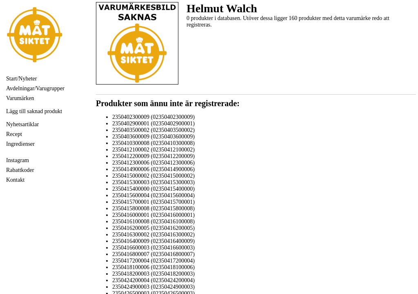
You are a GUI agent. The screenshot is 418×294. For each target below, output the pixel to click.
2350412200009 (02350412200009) (153, 156)
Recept (14, 134)
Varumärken (20, 98)
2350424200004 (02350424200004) (153, 280)
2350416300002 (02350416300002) (153, 235)
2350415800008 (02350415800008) (153, 208)
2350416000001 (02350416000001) (153, 215)
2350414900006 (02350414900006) (153, 169)
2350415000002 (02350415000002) (153, 176)
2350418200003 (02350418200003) (153, 274)
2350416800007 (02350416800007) (153, 254)
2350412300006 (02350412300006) (153, 163)
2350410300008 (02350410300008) (153, 143)
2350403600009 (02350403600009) (153, 137)
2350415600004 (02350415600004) (153, 195)
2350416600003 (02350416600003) (153, 248)
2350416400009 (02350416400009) (153, 241)
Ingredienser (20, 144)
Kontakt (15, 180)
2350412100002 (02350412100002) (153, 150)
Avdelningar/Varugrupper (35, 88)
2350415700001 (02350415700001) (153, 202)
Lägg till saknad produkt (34, 111)
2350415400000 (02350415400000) (153, 189)
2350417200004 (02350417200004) (153, 261)
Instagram (17, 160)
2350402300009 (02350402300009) (153, 117)
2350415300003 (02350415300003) (153, 182)
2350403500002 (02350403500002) (153, 130)
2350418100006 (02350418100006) (153, 267)
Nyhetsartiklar (22, 124)
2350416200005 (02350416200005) (153, 228)
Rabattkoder (20, 170)
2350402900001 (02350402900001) (153, 123)
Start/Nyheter (21, 79)
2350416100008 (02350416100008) (153, 221)
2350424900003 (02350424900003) (153, 287)
